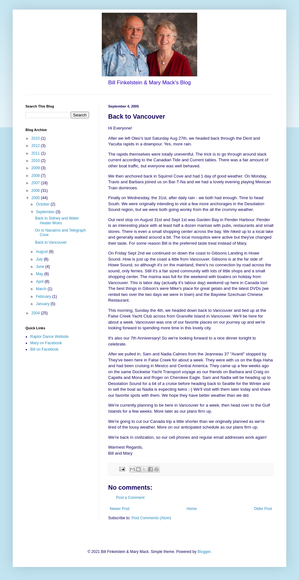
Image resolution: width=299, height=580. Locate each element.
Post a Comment (130, 497)
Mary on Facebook (46, 343)
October (43, 204)
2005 (36, 198)
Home (192, 509)
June (40, 266)
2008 (36, 175)
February (44, 296)
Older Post (263, 509)
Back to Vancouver (51, 242)
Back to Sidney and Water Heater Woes (57, 220)
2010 (36, 160)
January (43, 304)
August (42, 251)
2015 (36, 138)
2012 (36, 145)
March (42, 289)
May (40, 274)
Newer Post (119, 509)
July (40, 259)
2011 (36, 153)
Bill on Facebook (44, 349)
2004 (36, 313)
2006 (36, 190)
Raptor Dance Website (49, 336)
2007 (36, 183)
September (46, 212)
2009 (36, 168)
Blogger (204, 551)
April (40, 281)
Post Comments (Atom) (151, 518)
